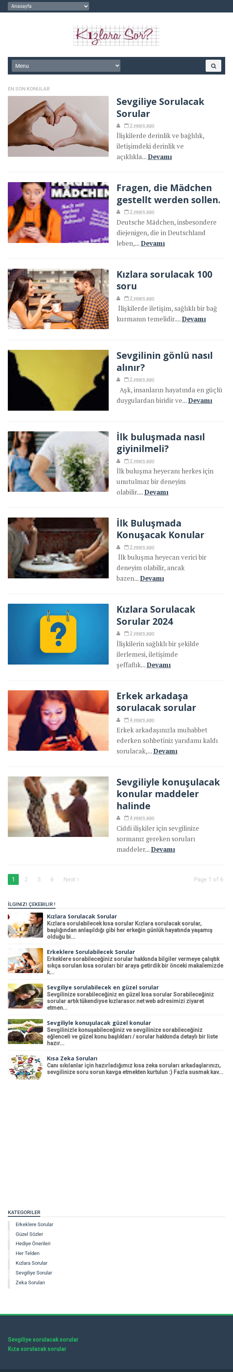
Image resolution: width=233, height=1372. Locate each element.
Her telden (27, 1236)
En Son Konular (29, 89)
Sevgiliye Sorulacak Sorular (156, 108)
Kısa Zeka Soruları (72, 1041)
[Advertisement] (116, 1129)
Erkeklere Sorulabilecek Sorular (91, 935)
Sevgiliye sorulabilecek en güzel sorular (103, 970)
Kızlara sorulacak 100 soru (160, 278)
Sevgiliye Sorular (34, 1256)
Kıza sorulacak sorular (37, 1332)
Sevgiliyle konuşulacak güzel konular (99, 1006)
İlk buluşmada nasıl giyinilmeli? (157, 441)
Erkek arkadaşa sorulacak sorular (152, 697)
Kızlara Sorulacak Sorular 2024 (152, 612)
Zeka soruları (30, 1266)
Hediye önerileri (33, 1227)
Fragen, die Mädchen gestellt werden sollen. (164, 193)
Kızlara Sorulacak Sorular (82, 899)
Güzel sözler (29, 1217)
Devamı (155, 156)
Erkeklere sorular (34, 1208)
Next (71, 862)
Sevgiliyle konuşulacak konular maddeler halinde (164, 788)
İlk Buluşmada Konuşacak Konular (157, 526)
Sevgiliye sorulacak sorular (43, 1323)
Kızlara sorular (31, 1246)
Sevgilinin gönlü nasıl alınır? (161, 360)
